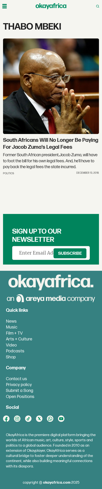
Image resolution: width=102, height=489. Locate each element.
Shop (11, 357)
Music (11, 327)
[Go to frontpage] (51, 6)
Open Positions (20, 396)
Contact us (16, 378)
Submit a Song (19, 390)
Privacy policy (19, 384)
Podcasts (15, 351)
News (11, 321)
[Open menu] (4, 6)
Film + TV (14, 333)
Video (11, 345)
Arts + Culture (19, 339)
